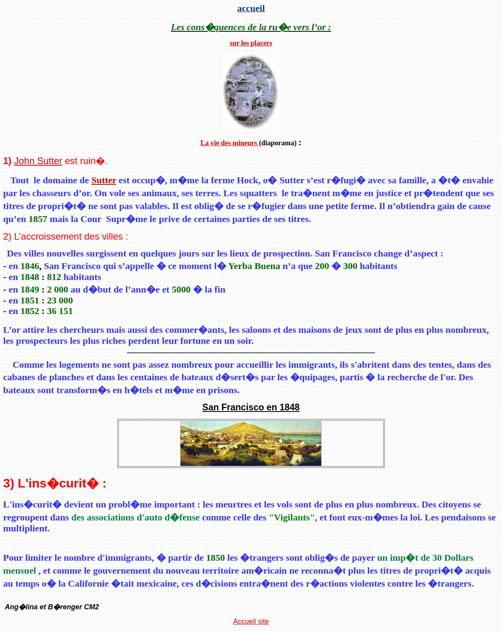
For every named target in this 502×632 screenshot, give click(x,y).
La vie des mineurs (229, 143)
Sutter (103, 180)
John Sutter (38, 160)
